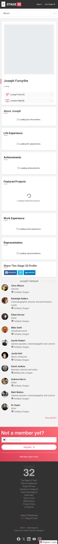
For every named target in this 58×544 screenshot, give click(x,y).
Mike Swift (16, 327)
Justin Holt (16, 353)
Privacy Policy (29, 504)
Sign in (39, 4)
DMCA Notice (29, 501)
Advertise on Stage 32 (29, 489)
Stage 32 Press (29, 486)
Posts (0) (29, 94)
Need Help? (29, 495)
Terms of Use (29, 498)
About (6, 13)
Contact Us (29, 507)
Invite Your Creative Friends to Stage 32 (29, 530)
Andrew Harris (18, 379)
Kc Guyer (15, 405)
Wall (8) (29, 100)
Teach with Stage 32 (29, 492)
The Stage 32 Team (29, 480)
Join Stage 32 (50, 4)
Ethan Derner (18, 314)
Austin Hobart (18, 340)
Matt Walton (17, 392)
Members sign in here (29, 457)
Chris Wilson (17, 285)
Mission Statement (29, 483)
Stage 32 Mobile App (29, 515)
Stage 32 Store (31, 518)
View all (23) (51, 418)
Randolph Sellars (19, 298)
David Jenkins (18, 366)
